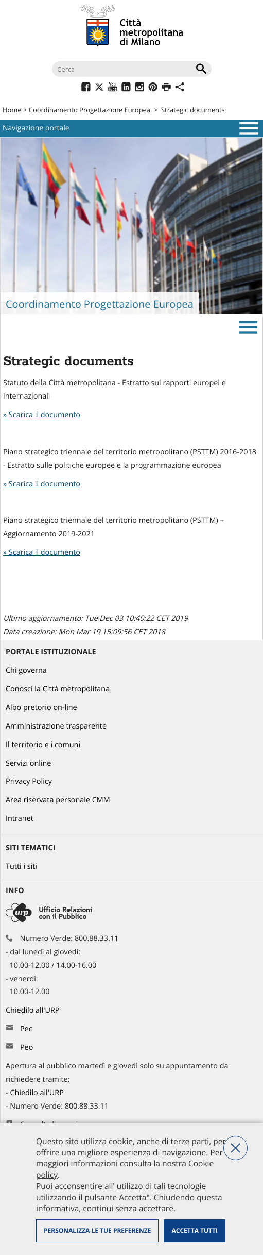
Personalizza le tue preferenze (97, 1230)
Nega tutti (235, 1148)
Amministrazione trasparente (56, 726)
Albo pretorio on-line (41, 708)
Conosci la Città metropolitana (58, 689)
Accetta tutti (194, 1230)
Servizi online (28, 763)
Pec (26, 1029)
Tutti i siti (21, 866)
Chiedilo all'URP (33, 1010)
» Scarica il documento (41, 415)
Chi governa (26, 670)
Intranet (19, 818)
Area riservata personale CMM (58, 800)
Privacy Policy (29, 781)
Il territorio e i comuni (43, 745)
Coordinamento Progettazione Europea (89, 109)
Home (12, 109)
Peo (26, 1047)
